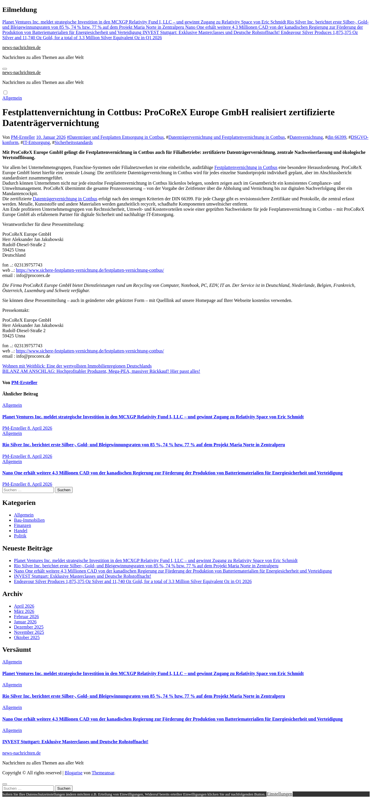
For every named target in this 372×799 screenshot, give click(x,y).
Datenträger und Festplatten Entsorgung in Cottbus (116, 137)
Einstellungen (279, 793)
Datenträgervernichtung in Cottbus (65, 198)
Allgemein (12, 98)
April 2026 (24, 606)
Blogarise (73, 772)
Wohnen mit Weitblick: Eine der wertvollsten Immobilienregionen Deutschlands (77, 365)
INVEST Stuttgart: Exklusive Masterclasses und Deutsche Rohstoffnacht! (82, 576)
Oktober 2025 (27, 637)
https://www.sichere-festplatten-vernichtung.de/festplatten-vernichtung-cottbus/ (90, 270)
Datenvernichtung (306, 137)
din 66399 (337, 137)
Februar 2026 (26, 616)
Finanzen (22, 525)
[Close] (4, 784)
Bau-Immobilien (29, 520)
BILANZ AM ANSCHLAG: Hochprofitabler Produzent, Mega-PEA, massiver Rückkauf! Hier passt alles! (101, 371)
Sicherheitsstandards (74, 142)
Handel (20, 530)
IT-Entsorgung (36, 142)
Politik (20, 535)
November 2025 (29, 632)
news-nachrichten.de (21, 47)
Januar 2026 (25, 621)
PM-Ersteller (23, 137)
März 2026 (24, 611)
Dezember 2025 (29, 627)
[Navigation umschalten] (4, 69)
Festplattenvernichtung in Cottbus (246, 167)
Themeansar (103, 772)
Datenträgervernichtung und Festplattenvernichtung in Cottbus (226, 137)
